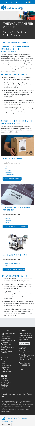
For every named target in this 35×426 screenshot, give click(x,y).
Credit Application (7, 383)
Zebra (7, 166)
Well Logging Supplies (8, 340)
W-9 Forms (4, 381)
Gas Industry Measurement (6, 337)
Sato (6, 168)
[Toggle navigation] (31, 8)
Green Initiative (6, 366)
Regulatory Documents (5, 368)
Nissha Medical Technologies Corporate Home (14, 419)
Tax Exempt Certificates (5, 385)
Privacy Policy (21, 394)
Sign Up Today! (24, 344)
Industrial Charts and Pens (8, 334)
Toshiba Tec (9, 175)
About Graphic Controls (6, 360)
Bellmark (8, 222)
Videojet (8, 220)
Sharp (7, 265)
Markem (8, 218)
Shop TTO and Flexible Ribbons (15, 226)
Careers (3, 363)
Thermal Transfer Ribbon (17, 42)
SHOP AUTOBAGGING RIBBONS (14, 269)
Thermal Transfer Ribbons (7, 352)
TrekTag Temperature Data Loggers (7, 347)
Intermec (8, 172)
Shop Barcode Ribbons (12, 179)
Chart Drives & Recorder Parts (6, 343)
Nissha (22, 403)
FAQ (2, 389)
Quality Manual (6, 371)
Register (4, 379)
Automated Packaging (12, 263)
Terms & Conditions (8, 394)
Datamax (8, 170)
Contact (22, 348)
